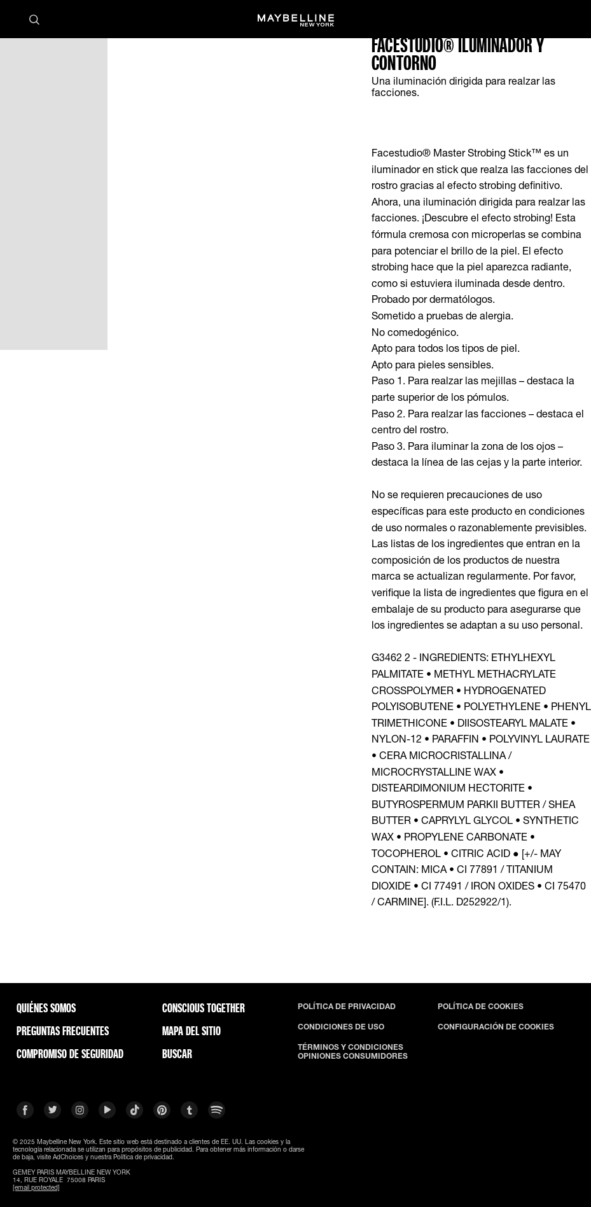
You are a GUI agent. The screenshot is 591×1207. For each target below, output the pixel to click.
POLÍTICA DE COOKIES (481, 1006)
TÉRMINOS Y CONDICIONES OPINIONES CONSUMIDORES (353, 1052)
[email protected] (36, 1187)
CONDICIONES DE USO (341, 1026)
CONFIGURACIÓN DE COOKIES (496, 1026)
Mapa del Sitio (191, 1030)
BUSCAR (177, 1053)
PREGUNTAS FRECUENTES (63, 1030)
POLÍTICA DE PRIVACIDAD (347, 1006)
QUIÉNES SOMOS (46, 1008)
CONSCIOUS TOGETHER (203, 1008)
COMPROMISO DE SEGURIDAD (70, 1053)
